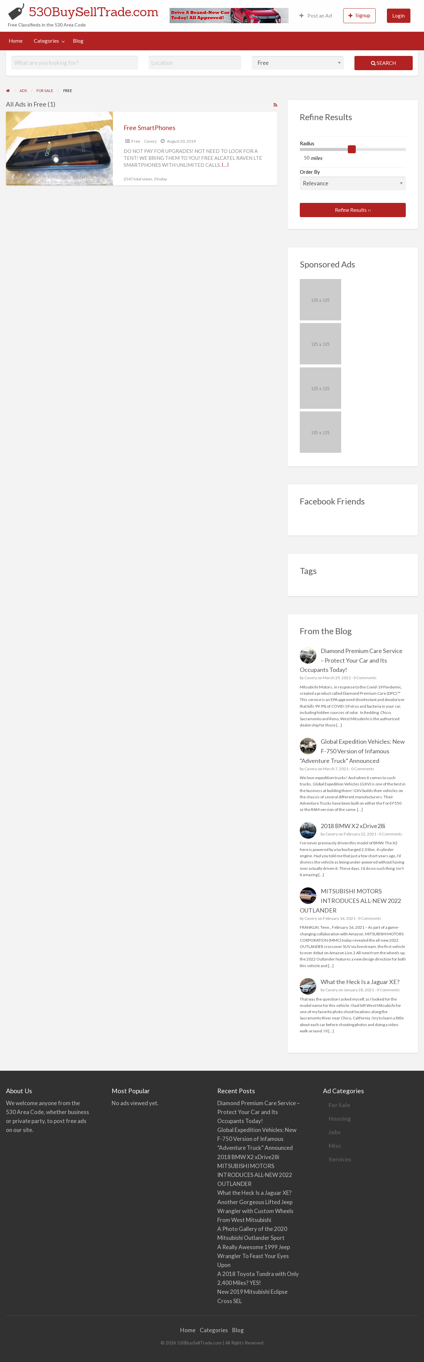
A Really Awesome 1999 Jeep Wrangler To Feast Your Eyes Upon (253, 1256)
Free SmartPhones (150, 127)
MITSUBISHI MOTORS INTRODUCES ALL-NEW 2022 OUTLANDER (350, 900)
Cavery (150, 141)
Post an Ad (315, 16)
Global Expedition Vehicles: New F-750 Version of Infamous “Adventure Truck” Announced (352, 751)
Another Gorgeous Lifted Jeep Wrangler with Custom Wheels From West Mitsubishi (255, 1210)
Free (136, 141)
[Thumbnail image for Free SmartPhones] (59, 148)
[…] (225, 165)
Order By (353, 179)
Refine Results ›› (353, 210)
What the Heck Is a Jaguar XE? (360, 981)
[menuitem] (316, 15)
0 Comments (365, 677)
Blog (78, 41)
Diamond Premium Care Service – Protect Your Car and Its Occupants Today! (351, 660)
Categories (46, 41)
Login (398, 16)
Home (16, 41)
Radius (307, 143)
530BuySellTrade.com (94, 12)
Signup (359, 15)
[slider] (352, 149)
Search (383, 63)
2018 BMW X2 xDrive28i (353, 825)
